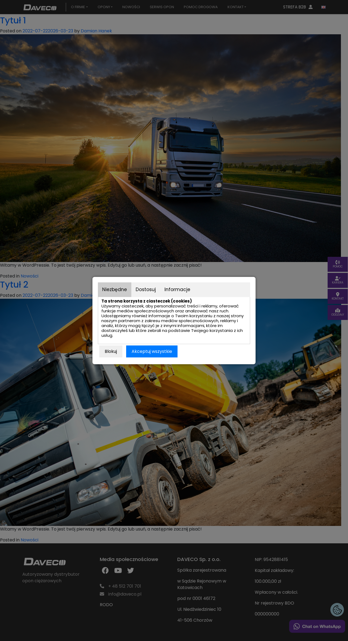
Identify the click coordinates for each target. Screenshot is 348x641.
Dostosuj (146, 289)
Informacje (177, 289)
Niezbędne (114, 289)
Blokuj (111, 351)
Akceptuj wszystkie (152, 351)
